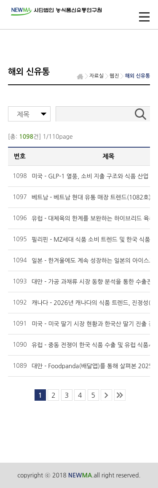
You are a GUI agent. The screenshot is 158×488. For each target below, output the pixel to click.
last (120, 395)
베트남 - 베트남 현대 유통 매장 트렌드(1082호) (91, 197)
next (106, 395)
